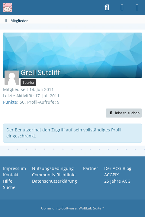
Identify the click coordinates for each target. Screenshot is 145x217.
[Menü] (137, 8)
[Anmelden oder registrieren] (122, 7)
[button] (124, 113)
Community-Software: (72, 208)
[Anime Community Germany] (7, 8)
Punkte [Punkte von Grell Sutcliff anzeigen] (10, 102)
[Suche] (107, 8)
